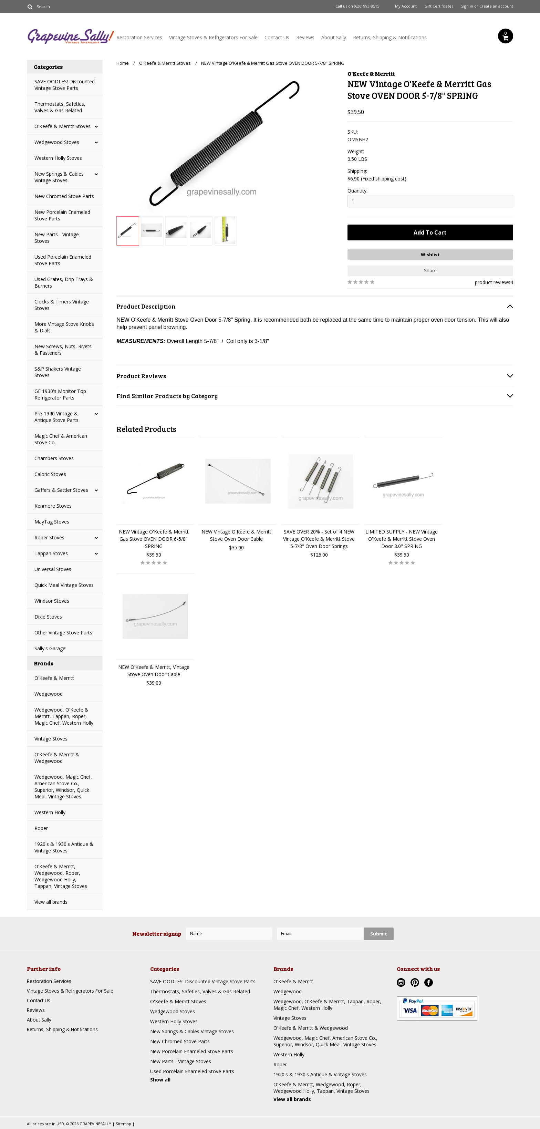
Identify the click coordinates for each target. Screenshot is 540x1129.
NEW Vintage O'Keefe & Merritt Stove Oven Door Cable (236, 534)
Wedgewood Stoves (56, 142)
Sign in (467, 6)
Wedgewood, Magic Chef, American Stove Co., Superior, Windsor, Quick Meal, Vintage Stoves (63, 787)
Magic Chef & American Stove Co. (60, 439)
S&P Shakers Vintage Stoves (57, 372)
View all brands (51, 902)
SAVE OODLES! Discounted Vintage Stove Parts (64, 84)
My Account (406, 6)
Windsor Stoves (51, 601)
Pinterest (416, 983)
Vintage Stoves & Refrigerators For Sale (213, 37)
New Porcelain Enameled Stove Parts (62, 215)
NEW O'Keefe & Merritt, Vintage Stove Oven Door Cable (153, 670)
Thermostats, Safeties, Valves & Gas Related (59, 107)
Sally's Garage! (50, 648)
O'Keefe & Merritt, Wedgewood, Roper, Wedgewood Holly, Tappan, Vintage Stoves (60, 876)
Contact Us (276, 37)
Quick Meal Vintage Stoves (64, 585)
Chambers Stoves (54, 458)
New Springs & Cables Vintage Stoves (59, 177)
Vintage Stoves (51, 738)
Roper (41, 828)
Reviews (305, 37)
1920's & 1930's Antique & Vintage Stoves (63, 847)
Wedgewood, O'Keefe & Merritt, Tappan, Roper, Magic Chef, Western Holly (63, 716)
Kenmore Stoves (53, 506)
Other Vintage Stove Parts (63, 632)
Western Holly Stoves (58, 158)
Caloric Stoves (50, 474)
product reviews (492, 281)
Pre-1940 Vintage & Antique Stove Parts (56, 416)
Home (122, 63)
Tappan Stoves (51, 553)
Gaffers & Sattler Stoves (61, 490)
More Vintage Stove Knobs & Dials (64, 327)
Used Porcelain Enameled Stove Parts (62, 260)
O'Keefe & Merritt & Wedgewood (56, 757)
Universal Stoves (52, 569)
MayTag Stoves (51, 521)
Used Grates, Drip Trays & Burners (63, 282)
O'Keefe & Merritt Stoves (62, 126)
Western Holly (49, 812)
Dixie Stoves (48, 616)
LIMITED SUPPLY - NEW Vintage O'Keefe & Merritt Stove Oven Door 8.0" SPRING (401, 538)
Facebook (429, 983)
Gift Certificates (439, 6)
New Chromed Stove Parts (64, 196)
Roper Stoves (49, 537)
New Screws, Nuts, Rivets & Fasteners (63, 349)
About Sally (333, 37)
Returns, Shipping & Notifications (390, 37)
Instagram (402, 983)
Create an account (496, 6)
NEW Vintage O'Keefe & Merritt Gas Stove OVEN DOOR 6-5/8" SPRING (154, 538)
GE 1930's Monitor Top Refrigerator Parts (60, 394)
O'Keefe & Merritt (54, 678)
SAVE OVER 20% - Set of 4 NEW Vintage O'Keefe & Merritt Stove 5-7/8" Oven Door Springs (319, 538)
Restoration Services (139, 37)
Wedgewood (48, 694)
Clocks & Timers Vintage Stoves (61, 304)
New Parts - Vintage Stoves (56, 237)
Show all (160, 1079)
